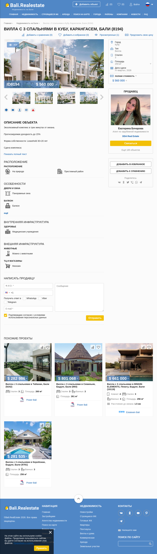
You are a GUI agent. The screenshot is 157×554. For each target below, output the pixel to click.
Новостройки (86, 511)
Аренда (84, 541)
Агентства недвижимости (54, 520)
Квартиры (85, 524)
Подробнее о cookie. (23, 543)
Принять (41, 548)
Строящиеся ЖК (88, 516)
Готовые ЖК (86, 520)
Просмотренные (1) (109, 35)
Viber (44, 298)
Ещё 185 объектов (131, 150)
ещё (6, 213)
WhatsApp (31, 298)
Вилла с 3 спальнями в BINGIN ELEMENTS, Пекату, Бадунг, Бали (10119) (126, 386)
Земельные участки (90, 546)
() (111, 4)
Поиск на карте (49, 524)
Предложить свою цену (141, 35)
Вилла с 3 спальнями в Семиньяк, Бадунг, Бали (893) (75, 384)
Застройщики (48, 516)
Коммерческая (87, 537)
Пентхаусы (85, 528)
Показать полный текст (15, 154)
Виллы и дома (87, 533)
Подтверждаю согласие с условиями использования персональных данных (28, 315)
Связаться (130, 143)
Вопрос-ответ (48, 528)
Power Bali (31, 399)
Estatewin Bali (133, 412)
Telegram (12, 301)
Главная (46, 511)
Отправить (94, 317)
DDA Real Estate (130, 136)
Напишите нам (129, 529)
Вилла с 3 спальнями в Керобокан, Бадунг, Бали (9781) (26, 462)
